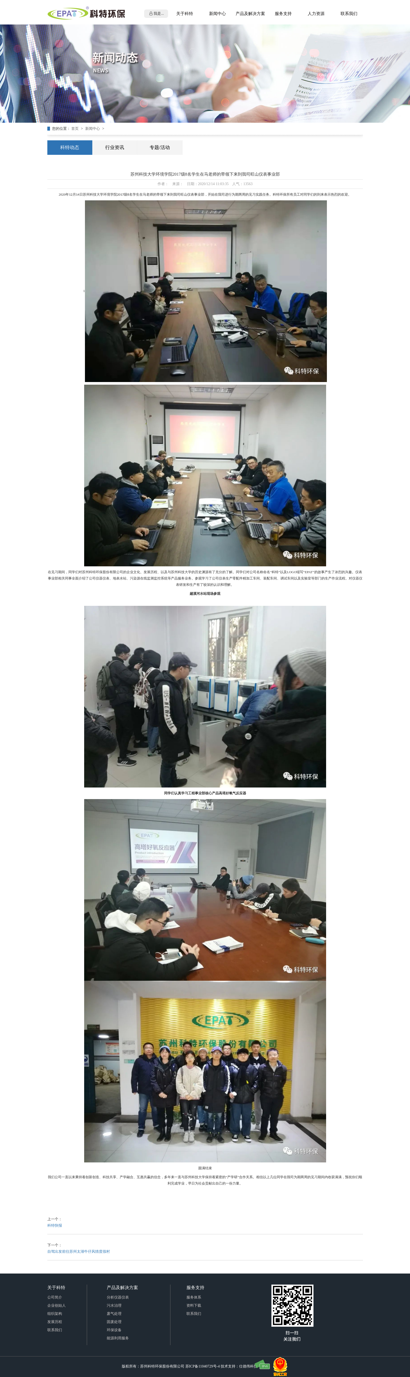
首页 (75, 129)
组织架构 (54, 1314)
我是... (156, 14)
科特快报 (54, 1225)
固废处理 (114, 1322)
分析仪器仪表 (118, 1297)
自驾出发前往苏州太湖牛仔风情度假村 (78, 1252)
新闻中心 (93, 129)
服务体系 (193, 1297)
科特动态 (69, 147)
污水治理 (114, 1305)
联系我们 (54, 1330)
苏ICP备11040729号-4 (202, 1366)
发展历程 (54, 1322)
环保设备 (114, 1330)
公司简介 (54, 1297)
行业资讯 (114, 147)
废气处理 (114, 1314)
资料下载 (193, 1305)
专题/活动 (160, 147)
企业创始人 (56, 1305)
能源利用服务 (118, 1338)
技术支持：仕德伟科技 (239, 1366)
